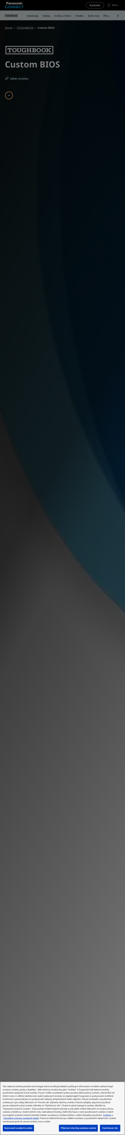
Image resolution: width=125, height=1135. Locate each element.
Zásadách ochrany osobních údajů (21, 1118)
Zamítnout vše (110, 1128)
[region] (62, 1108)
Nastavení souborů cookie (18, 1128)
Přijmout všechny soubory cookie (78, 1128)
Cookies (107, 1115)
